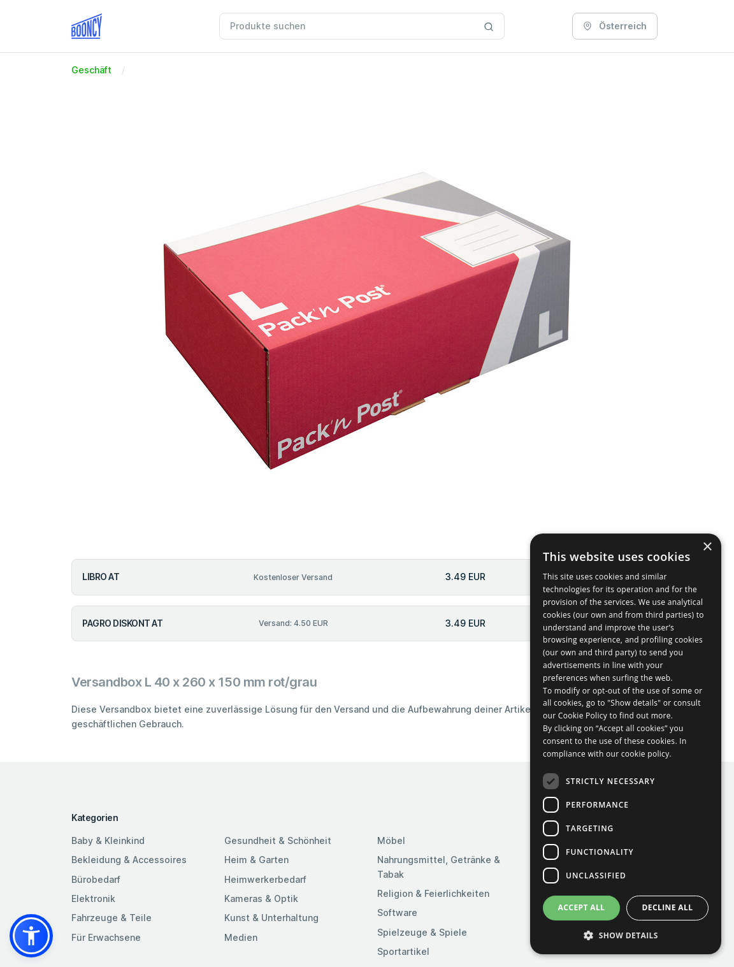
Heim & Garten (256, 859)
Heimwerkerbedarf (265, 879)
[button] (31, 935)
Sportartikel (403, 951)
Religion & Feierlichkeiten (433, 893)
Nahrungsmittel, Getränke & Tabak (438, 866)
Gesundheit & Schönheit (277, 840)
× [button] (707, 547)
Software (397, 912)
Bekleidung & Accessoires (129, 859)
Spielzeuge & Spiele (422, 932)
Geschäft (91, 69)
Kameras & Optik (261, 898)
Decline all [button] (667, 907)
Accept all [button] (581, 907)
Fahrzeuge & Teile (111, 917)
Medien (240, 937)
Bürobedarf (95, 879)
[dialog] (625, 744)
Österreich (615, 25)
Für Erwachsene (106, 937)
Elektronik (93, 898)
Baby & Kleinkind (108, 840)
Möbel (391, 840)
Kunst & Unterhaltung (271, 917)
